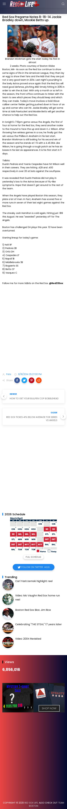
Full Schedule (33, 549)
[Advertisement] (33, 325)
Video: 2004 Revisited (28, 631)
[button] (17, 372)
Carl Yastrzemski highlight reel (34, 573)
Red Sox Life (31, 794)
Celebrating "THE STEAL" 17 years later (38, 616)
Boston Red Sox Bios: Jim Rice (33, 602)
